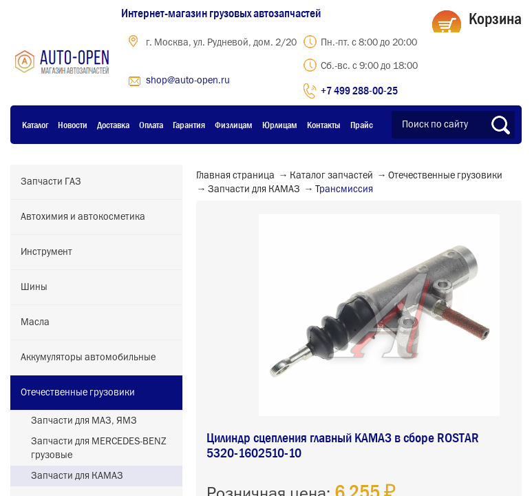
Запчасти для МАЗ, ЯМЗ (84, 421)
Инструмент (46, 252)
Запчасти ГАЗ (51, 182)
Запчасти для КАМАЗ (77, 476)
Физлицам (234, 124)
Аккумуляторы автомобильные (88, 357)
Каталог (35, 124)
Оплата (151, 124)
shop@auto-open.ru (188, 80)
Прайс (361, 124)
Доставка (113, 124)
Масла (35, 322)
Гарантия (189, 124)
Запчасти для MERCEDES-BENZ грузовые (99, 448)
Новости (72, 124)
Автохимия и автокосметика (83, 217)
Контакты (324, 124)
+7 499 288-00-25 (359, 90)
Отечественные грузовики (78, 393)
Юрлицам (279, 124)
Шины (34, 287)
